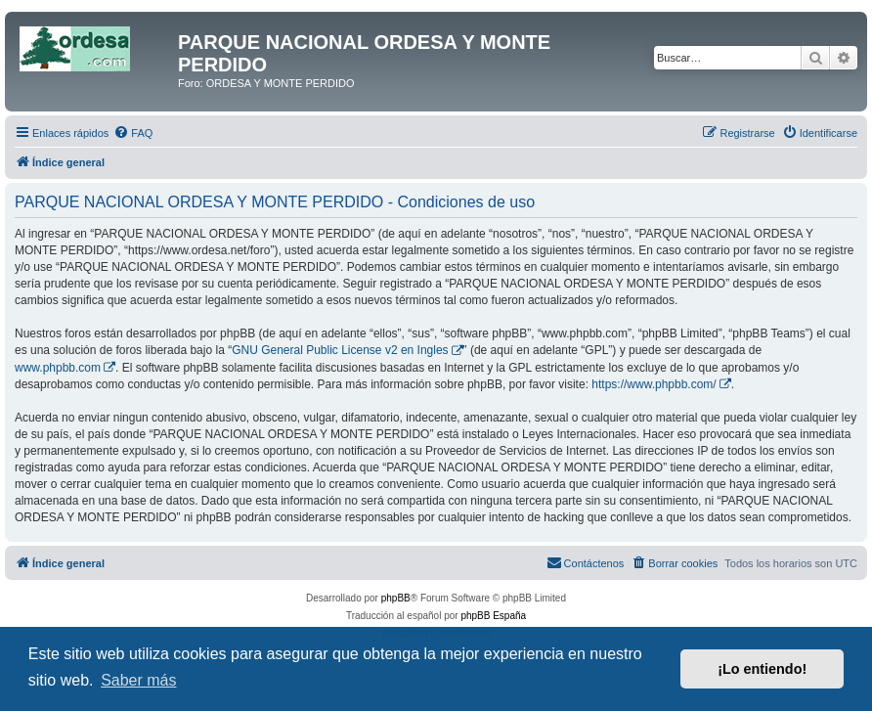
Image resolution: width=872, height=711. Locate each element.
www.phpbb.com (58, 368)
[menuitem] (133, 133)
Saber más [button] (138, 680)
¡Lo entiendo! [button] (762, 669)
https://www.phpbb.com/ (653, 384)
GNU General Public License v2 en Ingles (340, 350)
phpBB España (493, 615)
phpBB (396, 598)
